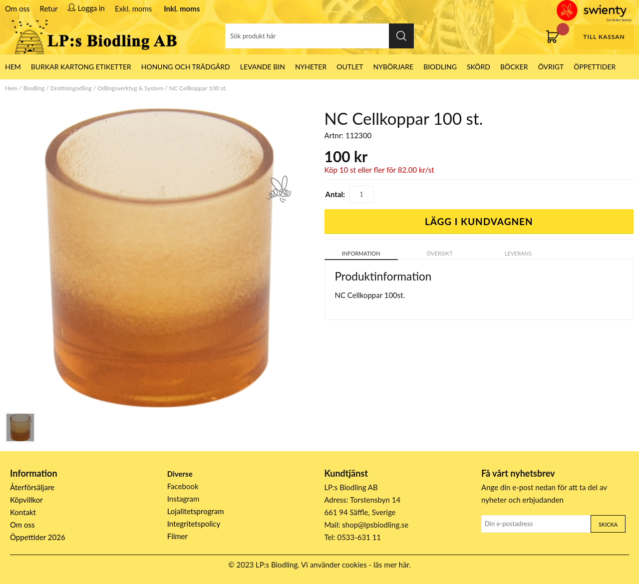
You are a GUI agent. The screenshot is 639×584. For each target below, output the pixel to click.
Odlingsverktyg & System (130, 88)
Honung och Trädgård (185, 66)
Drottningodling (71, 88)
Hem (11, 88)
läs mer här (391, 564)
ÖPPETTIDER (595, 66)
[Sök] (319, 35)
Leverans (518, 253)
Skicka (608, 524)
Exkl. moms (133, 8)
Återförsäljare (32, 487)
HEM (13, 66)
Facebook (183, 486)
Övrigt (551, 66)
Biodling (440, 66)
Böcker (514, 66)
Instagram (183, 498)
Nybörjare (393, 66)
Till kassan (604, 36)
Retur (49, 8)
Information (361, 253)
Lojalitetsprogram (195, 511)
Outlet (349, 66)
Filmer (177, 536)
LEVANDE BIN (262, 66)
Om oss (17, 8)
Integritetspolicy (194, 523)
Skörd (478, 66)
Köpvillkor (26, 499)
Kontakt (23, 512)
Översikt (440, 253)
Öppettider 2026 (37, 537)
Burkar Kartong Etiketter (81, 66)
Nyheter (310, 66)
